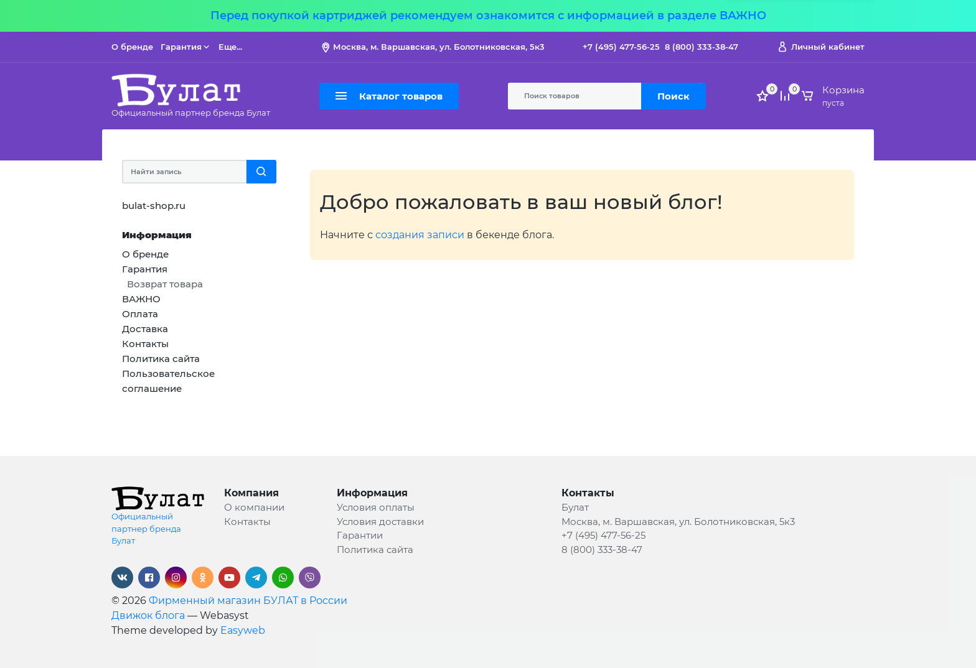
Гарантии (360, 535)
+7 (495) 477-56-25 (621, 47)
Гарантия (186, 47)
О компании (254, 507)
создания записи (419, 235)
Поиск (673, 96)
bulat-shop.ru (153, 205)
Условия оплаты (376, 507)
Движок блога (148, 615)
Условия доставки (380, 521)
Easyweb (242, 630)
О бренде (132, 47)
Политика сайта (375, 549)
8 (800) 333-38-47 (701, 47)
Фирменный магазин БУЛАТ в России (248, 600)
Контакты (247, 521)
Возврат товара (165, 284)
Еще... (230, 47)
